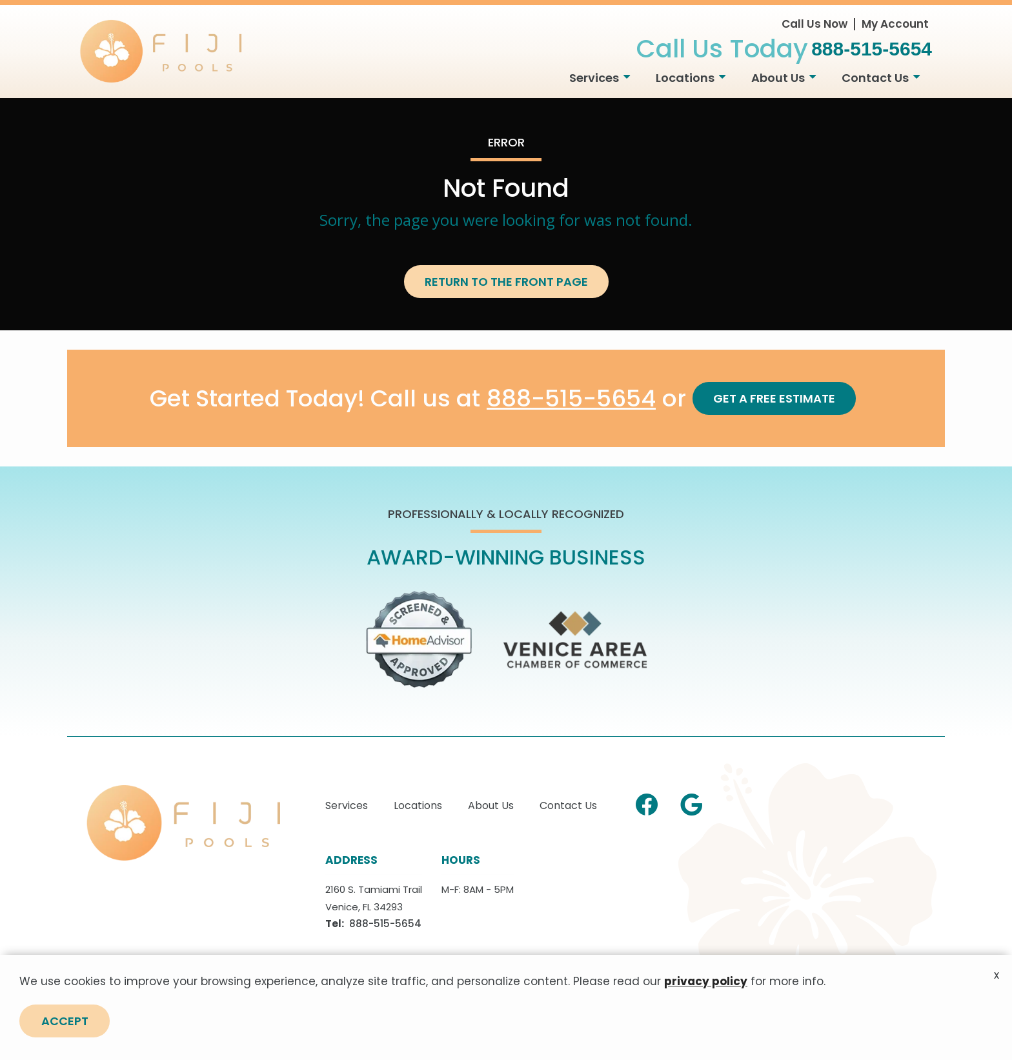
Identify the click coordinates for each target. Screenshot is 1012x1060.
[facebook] (647, 802)
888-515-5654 (571, 399)
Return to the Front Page (506, 282)
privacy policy (705, 987)
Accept (64, 1027)
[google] (691, 802)
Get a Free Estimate (774, 398)
